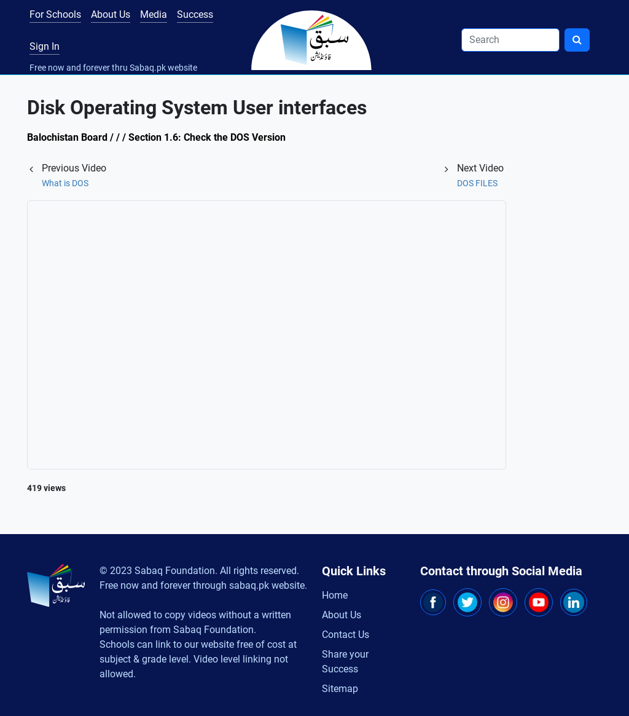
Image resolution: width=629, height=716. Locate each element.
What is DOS (65, 183)
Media (153, 14)
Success (195, 14)
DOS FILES (477, 183)
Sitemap (340, 688)
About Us (110, 14)
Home (335, 595)
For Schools (55, 14)
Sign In (44, 46)
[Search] (510, 40)
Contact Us (345, 634)
